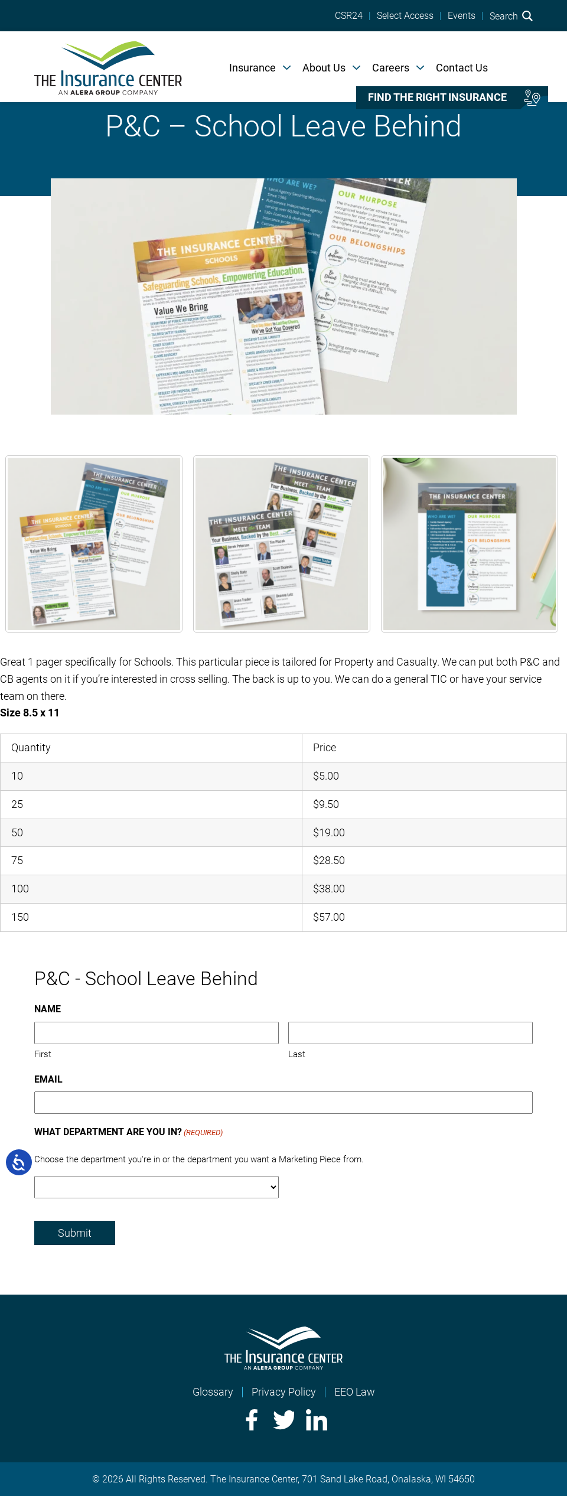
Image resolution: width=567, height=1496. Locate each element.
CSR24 (349, 16)
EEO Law (354, 1392)
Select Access (405, 16)
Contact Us (462, 67)
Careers (390, 67)
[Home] (108, 66)
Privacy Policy (284, 1392)
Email (48, 1079)
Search (511, 16)
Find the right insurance (437, 97)
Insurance (252, 67)
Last (296, 1054)
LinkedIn (316, 1419)
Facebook (250, 1419)
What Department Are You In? (128, 1132)
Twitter (283, 1419)
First (42, 1054)
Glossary (213, 1392)
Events (461, 16)
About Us (324, 67)
